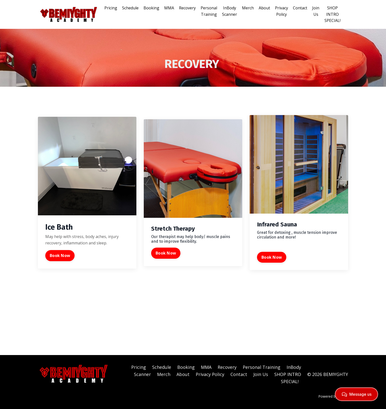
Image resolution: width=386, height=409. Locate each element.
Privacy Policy (281, 11)
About (264, 8)
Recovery (187, 8)
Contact (300, 8)
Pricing (110, 8)
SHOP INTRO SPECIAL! (332, 14)
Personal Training (209, 11)
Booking (151, 8)
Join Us (315, 11)
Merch (248, 8)
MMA (169, 8)
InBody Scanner (229, 11)
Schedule (130, 8)
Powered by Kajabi (333, 396)
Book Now (60, 255)
